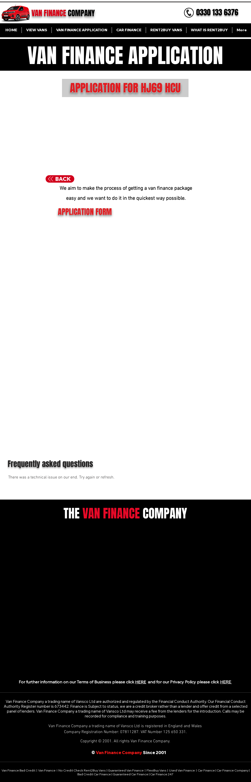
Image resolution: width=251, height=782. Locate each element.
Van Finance (47, 770)
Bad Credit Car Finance (94, 774)
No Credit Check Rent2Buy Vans (82, 770)
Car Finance (206, 770)
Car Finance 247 (162, 774)
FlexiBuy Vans (156, 770)
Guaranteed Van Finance (126, 770)
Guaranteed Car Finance (130, 774)
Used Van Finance (182, 770)
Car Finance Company (232, 770)
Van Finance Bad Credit (19, 770)
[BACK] (60, 179)
